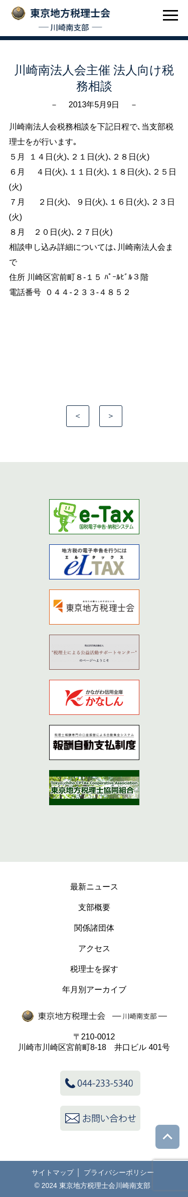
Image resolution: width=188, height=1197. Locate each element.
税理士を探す (94, 969)
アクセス (94, 948)
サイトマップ (53, 1172)
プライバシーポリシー (119, 1172)
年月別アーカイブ (94, 989)
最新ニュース (94, 886)
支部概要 (94, 907)
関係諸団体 (94, 928)
